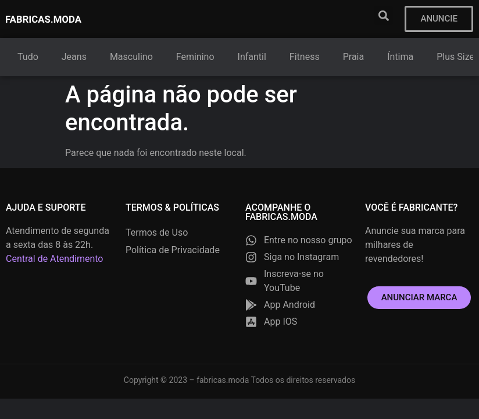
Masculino (131, 56)
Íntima (400, 56)
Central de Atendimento (54, 258)
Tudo (27, 56)
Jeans (74, 56)
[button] (383, 15)
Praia (353, 56)
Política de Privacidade (173, 249)
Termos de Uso (157, 232)
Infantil (252, 56)
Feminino (195, 56)
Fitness (304, 56)
